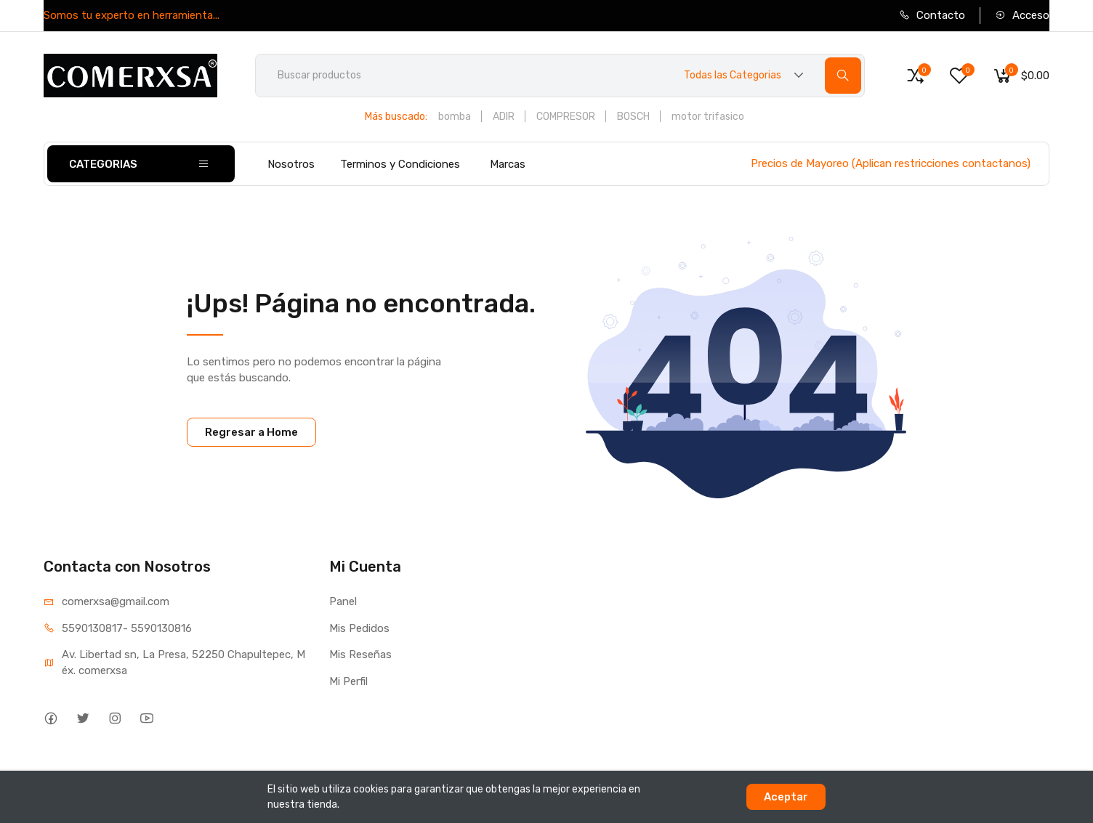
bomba (454, 116)
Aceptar (786, 796)
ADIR (504, 116)
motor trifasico (707, 116)
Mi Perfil (348, 681)
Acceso (1022, 15)
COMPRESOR (565, 116)
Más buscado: (396, 116)
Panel (343, 601)
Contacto (932, 15)
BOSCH (633, 116)
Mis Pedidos (359, 628)
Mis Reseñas (360, 654)
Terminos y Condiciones (400, 164)
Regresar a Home (251, 432)
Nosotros (291, 164)
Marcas (507, 164)
